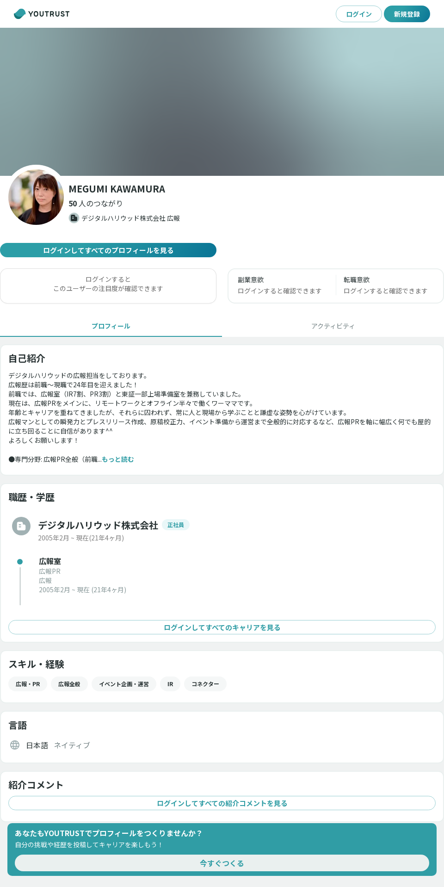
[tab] (111, 326)
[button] (95, 203)
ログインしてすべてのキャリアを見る (222, 627)
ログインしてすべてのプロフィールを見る (108, 250)
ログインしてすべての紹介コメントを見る (222, 803)
